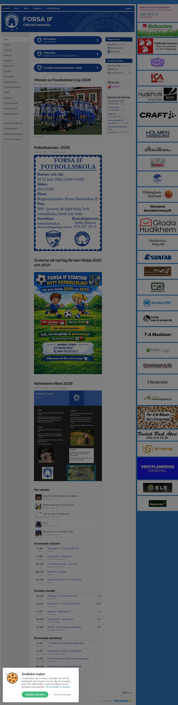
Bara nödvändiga (62, 694)
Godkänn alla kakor (35, 694)
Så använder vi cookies (58, 687)
